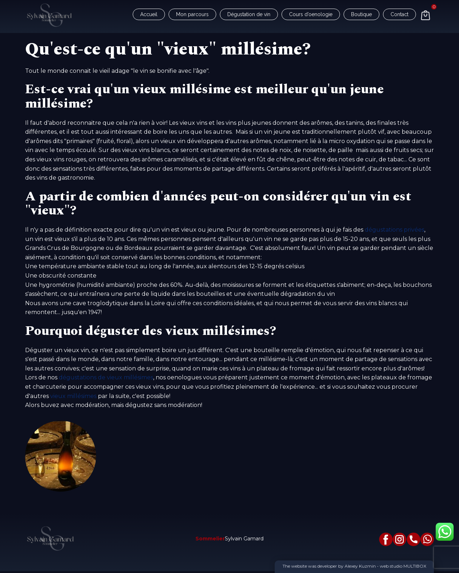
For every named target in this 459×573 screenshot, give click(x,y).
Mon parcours (192, 14)
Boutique (361, 14)
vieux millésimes (73, 396)
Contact (399, 14)
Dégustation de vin (248, 14)
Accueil (148, 14)
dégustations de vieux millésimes (106, 377)
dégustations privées (394, 229)
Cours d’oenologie (310, 14)
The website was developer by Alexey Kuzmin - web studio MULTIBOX (354, 566)
